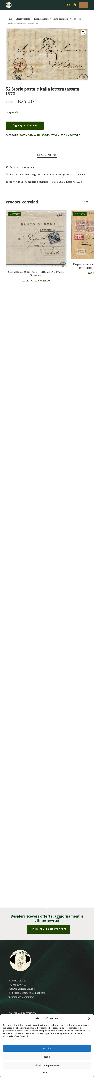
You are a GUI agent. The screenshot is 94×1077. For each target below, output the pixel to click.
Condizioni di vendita (22, 1013)
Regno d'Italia (41, 19)
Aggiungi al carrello (25, 125)
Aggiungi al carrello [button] (36, 281)
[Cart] (75, 5)
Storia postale (23, 19)
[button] (89, 1018)
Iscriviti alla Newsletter (48, 929)
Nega (47, 1056)
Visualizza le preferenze (47, 1065)
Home (9, 19)
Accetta (47, 1048)
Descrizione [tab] (47, 155)
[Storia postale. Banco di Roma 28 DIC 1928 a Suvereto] (36, 238)
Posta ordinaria (60, 19)
